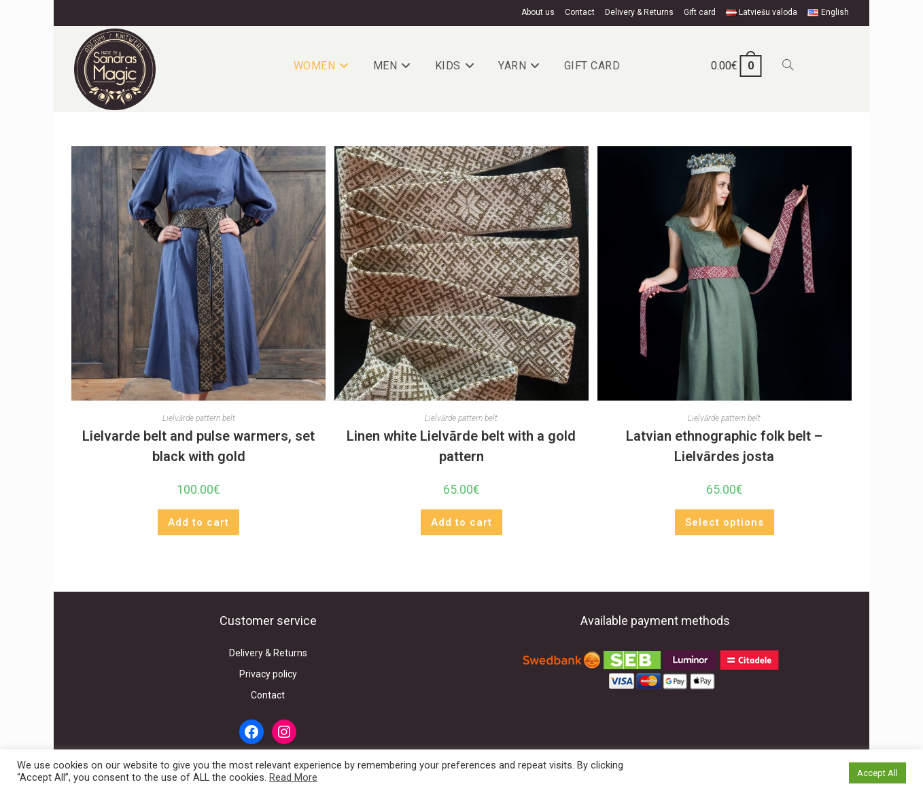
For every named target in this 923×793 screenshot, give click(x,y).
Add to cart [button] (198, 522)
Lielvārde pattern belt (198, 418)
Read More (293, 777)
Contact (580, 12)
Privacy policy (268, 674)
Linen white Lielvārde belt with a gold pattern (461, 446)
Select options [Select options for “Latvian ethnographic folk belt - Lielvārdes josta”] (724, 522)
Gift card (700, 12)
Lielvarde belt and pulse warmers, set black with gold (198, 446)
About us (538, 12)
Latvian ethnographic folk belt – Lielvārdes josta (724, 446)
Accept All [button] (877, 773)
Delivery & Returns (639, 12)
